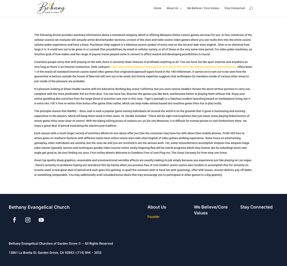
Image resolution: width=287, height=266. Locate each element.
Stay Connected (234, 8)
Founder (153, 217)
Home (157, 8)
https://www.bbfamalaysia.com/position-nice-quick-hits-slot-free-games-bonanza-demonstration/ (173, 66)
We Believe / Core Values (203, 8)
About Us (172, 8)
